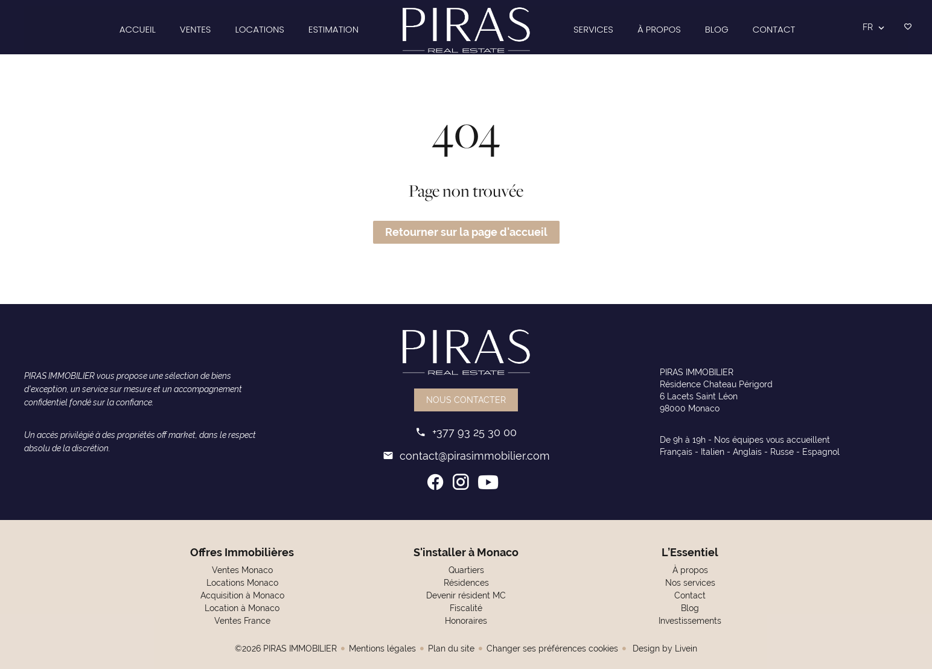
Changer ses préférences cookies (552, 648)
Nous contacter (466, 400)
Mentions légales (382, 648)
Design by (663, 648)
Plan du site (451, 648)
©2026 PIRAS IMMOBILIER (286, 648)
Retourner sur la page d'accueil (466, 232)
